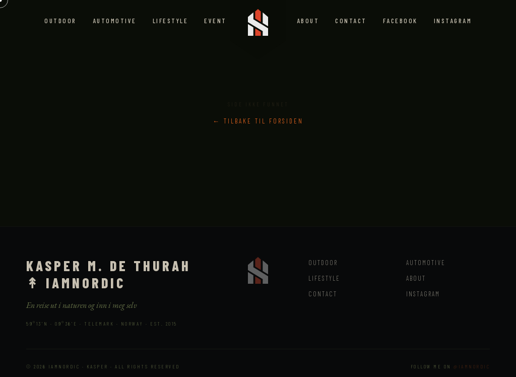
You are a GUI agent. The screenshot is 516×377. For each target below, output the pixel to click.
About (308, 21)
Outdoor (60, 21)
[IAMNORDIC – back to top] (258, 20)
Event (215, 21)
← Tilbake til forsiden (258, 121)
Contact (351, 21)
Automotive (115, 21)
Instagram (453, 21)
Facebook (400, 21)
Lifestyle (170, 21)
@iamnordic (472, 366)
